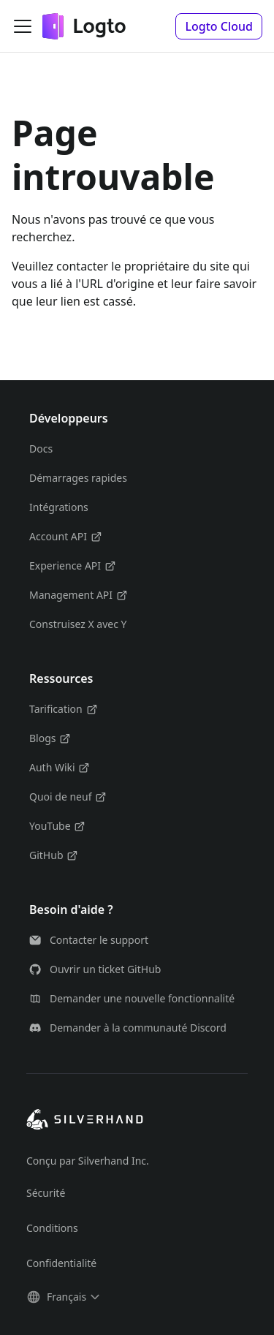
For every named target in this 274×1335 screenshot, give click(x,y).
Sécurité (45, 1193)
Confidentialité (61, 1263)
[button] (218, 26)
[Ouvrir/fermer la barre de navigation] (23, 26)
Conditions (52, 1228)
